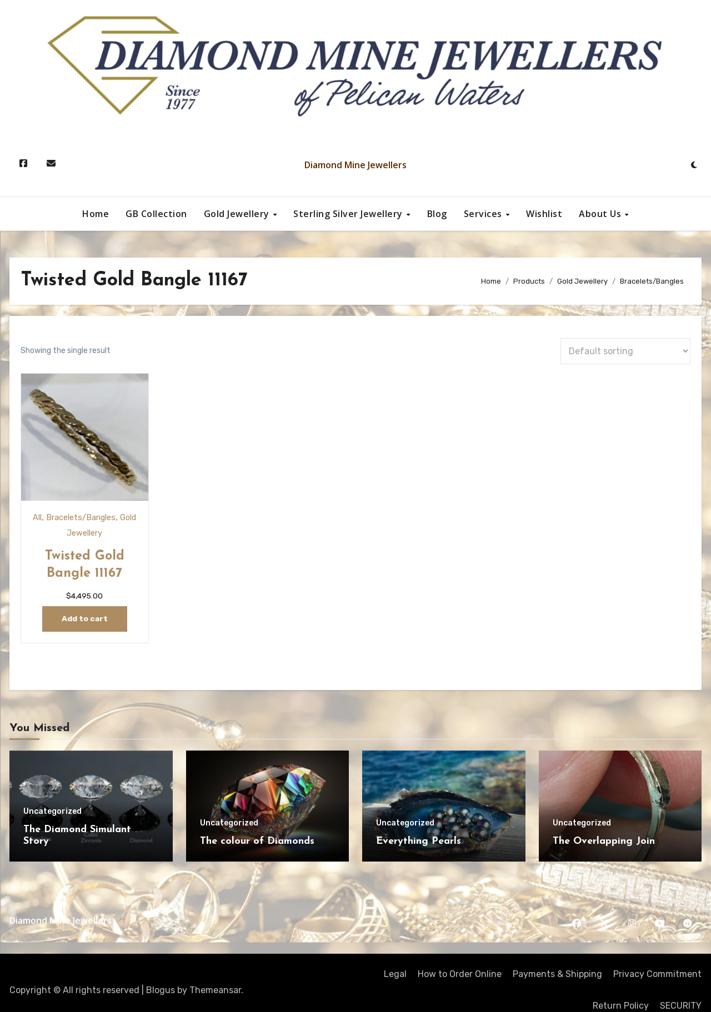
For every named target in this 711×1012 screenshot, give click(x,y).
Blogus (160, 975)
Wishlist (544, 214)
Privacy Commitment (657, 959)
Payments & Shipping (557, 959)
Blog (437, 214)
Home (95, 214)
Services (484, 214)
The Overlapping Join (604, 827)
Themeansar (215, 975)
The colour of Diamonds (257, 827)
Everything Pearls (418, 827)
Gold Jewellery (238, 214)
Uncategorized (52, 797)
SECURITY (681, 991)
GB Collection (156, 214)
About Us (601, 214)
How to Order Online (460, 959)
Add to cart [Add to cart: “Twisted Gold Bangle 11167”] (77, 604)
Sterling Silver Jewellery (349, 214)
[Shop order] (625, 351)
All (28, 502)
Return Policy (621, 991)
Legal (395, 959)
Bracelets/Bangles (73, 502)
